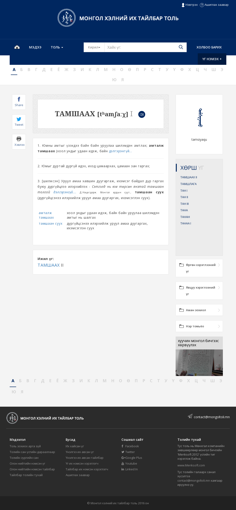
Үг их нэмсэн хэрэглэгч (82, 463)
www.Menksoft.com (191, 465)
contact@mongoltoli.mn (212, 417)
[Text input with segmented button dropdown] (145, 47)
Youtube (129, 463)
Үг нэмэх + (212, 59)
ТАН (183, 190)
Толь (57, 47)
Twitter (128, 452)
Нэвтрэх (189, 5)
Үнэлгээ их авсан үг (80, 452)
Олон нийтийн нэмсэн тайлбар (32, 469)
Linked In (129, 469)
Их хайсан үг (75, 446)
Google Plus (131, 458)
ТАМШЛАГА (188, 184)
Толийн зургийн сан (24, 458)
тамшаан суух (50, 223)
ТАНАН (185, 217)
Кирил (96, 47)
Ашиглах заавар (214, 5)
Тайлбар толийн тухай (26, 475)
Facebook (130, 446)
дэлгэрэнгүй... (120, 151)
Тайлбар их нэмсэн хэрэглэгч (87, 469)
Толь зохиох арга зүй (25, 446)
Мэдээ (35, 47)
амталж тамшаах (46, 215)
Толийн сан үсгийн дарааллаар (32, 452)
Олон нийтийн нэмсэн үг (27, 463)
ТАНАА (185, 223)
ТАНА (184, 210)
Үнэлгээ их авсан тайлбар (84, 458)
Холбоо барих (209, 47)
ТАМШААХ (49, 265)
